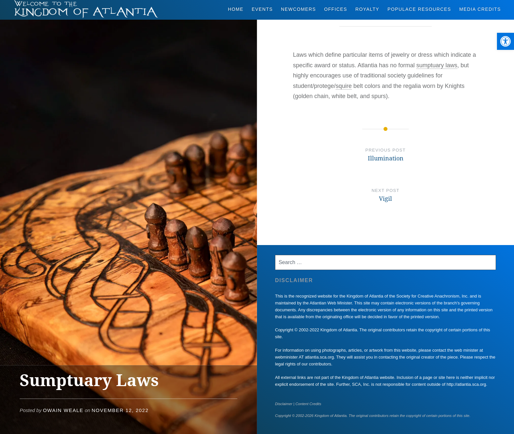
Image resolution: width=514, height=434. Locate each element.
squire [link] (344, 86)
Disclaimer (283, 404)
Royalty (367, 9)
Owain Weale (63, 410)
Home (236, 9)
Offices (335, 9)
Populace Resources (419, 9)
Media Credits (480, 9)
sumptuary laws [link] (436, 65)
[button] (505, 41)
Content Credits (308, 404)
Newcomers (298, 9)
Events (262, 9)
